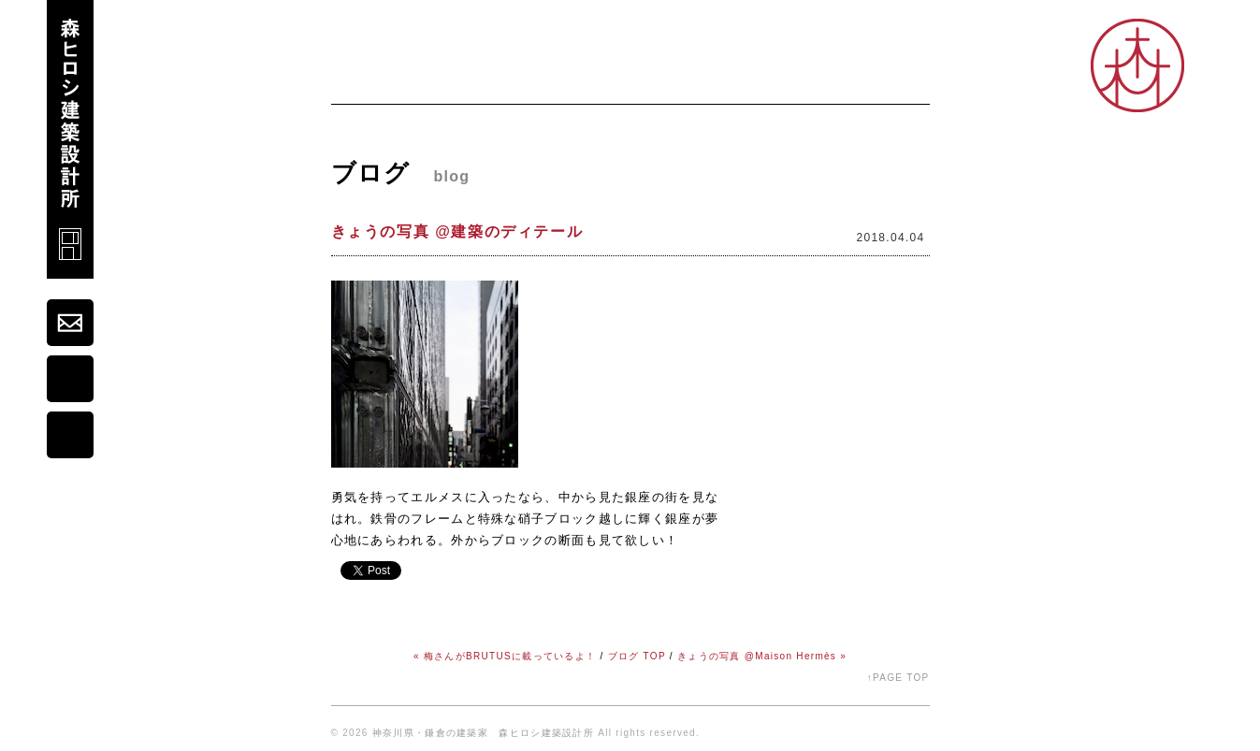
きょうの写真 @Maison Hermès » (762, 656)
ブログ (624, 80)
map (70, 378)
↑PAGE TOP (898, 677)
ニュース (443, 80)
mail (70, 322)
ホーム (361, 80)
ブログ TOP (637, 656)
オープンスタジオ (875, 80)
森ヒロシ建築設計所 (70, 139)
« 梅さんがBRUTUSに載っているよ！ (504, 656)
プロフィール (536, 80)
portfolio (70, 435)
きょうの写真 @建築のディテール (457, 231)
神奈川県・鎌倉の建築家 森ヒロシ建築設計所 (483, 733)
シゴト (776, 80)
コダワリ (700, 80)
